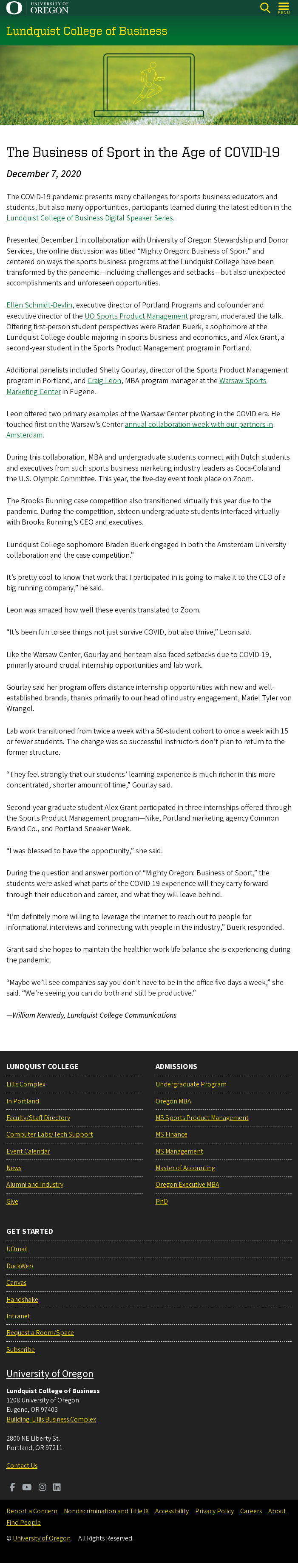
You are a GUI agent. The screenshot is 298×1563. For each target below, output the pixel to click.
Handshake (22, 1299)
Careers (251, 1511)
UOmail (17, 1249)
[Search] (265, 8)
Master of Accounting (185, 1168)
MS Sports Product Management (202, 1118)
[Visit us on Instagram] (42, 1488)
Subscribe (20, 1349)
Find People (23, 1522)
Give (12, 1201)
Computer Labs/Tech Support (49, 1134)
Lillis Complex (25, 1084)
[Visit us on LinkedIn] (57, 1488)
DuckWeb (19, 1266)
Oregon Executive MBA (187, 1184)
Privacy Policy (214, 1511)
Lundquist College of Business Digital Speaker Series (89, 218)
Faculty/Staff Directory (38, 1118)
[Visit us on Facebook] (12, 1488)
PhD (162, 1201)
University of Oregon (50, 1373)
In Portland (22, 1101)
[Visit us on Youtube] (27, 1488)
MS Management (179, 1151)
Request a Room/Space (40, 1332)
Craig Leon (104, 380)
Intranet (18, 1316)
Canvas (16, 1282)
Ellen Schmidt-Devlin (39, 305)
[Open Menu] (284, 7)
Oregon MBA (173, 1101)
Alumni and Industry (34, 1184)
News (13, 1168)
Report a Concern (31, 1511)
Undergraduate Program (191, 1084)
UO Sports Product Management (136, 315)
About (277, 1511)
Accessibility (172, 1511)
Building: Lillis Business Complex (51, 1419)
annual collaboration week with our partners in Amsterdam (139, 429)
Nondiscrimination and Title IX (106, 1511)
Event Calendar (28, 1151)
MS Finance (171, 1134)
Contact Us (21, 1465)
